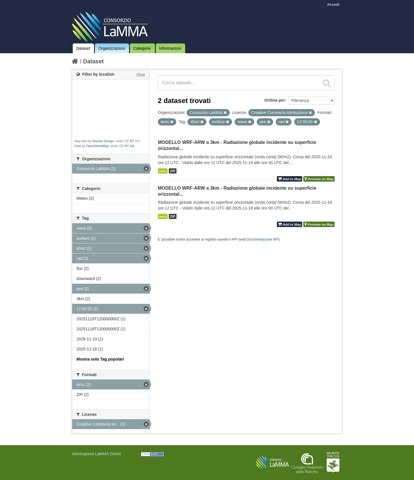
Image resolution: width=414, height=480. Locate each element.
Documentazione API (262, 239)
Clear (141, 75)
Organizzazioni (111, 48)
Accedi (333, 4)
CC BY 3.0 (131, 141)
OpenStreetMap (97, 146)
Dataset (83, 48)
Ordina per (274, 100)
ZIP (172, 171)
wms (162, 171)
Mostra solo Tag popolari (100, 359)
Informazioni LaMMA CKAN (96, 454)
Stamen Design (103, 141)
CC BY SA (126, 146)
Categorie (142, 48)
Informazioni (170, 48)
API (234, 239)
